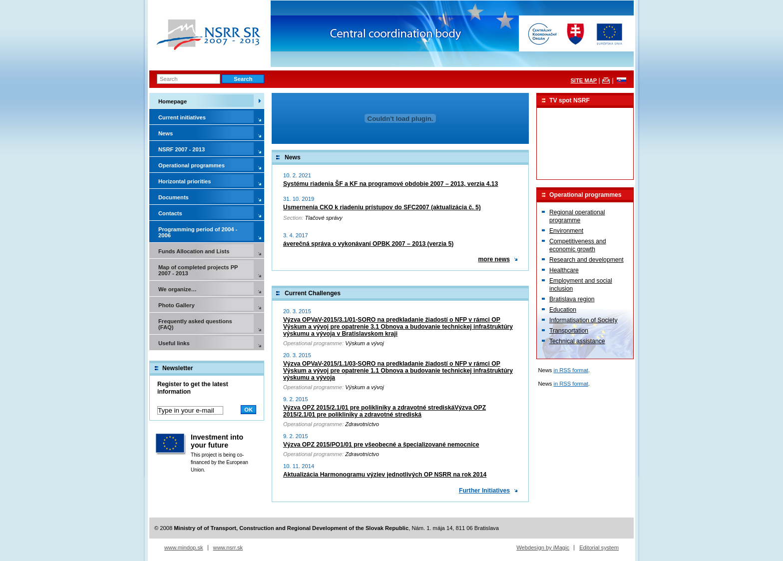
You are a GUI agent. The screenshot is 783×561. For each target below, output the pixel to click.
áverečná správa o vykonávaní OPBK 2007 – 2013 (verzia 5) (368, 243)
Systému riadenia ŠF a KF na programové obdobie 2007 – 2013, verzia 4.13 (390, 183)
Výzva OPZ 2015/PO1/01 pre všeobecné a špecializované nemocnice (381, 444)
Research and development (586, 259)
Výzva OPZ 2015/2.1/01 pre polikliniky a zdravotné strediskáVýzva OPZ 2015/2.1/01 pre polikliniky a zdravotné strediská (384, 411)
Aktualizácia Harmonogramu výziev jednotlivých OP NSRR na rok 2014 (384, 474)
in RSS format (570, 370)
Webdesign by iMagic (542, 548)
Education (562, 309)
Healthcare (564, 270)
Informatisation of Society (583, 320)
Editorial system (599, 548)
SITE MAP (583, 80)
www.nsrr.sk (228, 548)
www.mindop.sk (183, 548)
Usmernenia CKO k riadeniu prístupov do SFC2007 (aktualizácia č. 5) (382, 207)
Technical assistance (577, 341)
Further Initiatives (484, 490)
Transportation (568, 330)
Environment (566, 230)
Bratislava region (572, 299)
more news (494, 259)
